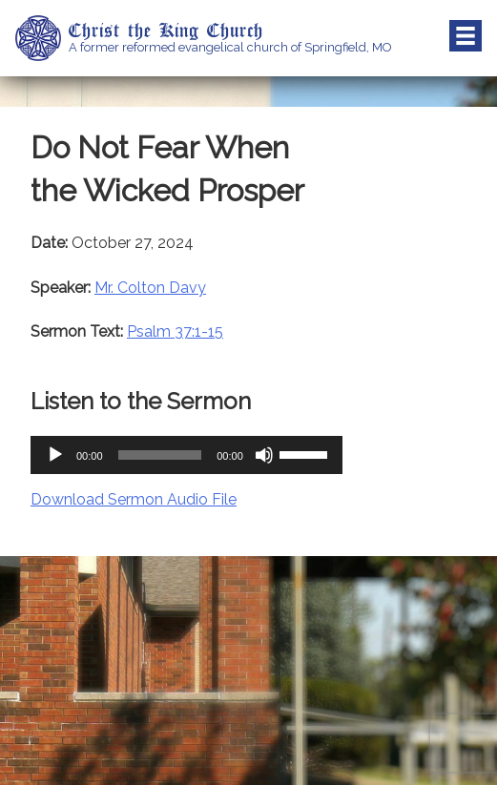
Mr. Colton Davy (150, 288)
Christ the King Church (166, 29)
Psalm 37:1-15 (175, 331)
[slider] (160, 455)
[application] (186, 455)
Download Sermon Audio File (134, 499)
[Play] (55, 455)
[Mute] (264, 455)
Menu (465, 36)
